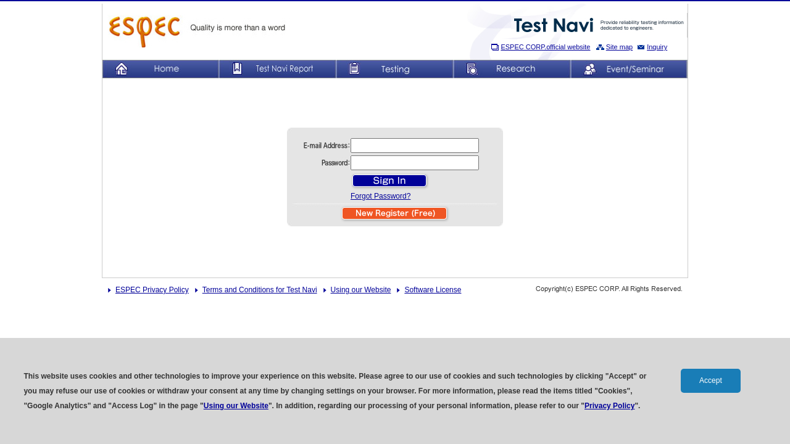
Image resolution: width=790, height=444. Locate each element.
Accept (710, 380)
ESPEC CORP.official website (545, 47)
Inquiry (657, 47)
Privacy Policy (609, 405)
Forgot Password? (380, 196)
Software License (432, 290)
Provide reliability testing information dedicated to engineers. (599, 25)
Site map (619, 47)
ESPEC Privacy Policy (152, 290)
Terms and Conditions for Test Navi (259, 290)
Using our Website (361, 290)
